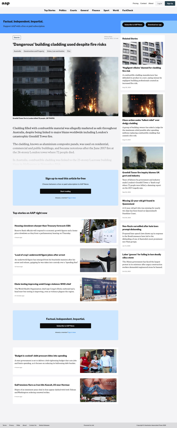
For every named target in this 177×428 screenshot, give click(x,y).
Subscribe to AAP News (133, 24)
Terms (4, 425)
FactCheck (127, 10)
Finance (96, 10)
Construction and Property (34, 51)
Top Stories (49, 10)
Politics (62, 10)
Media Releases (44, 425)
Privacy (11, 425)
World (116, 10)
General (84, 10)
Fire (68, 51)
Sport (106, 10)
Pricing (135, 3)
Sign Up (170, 3)
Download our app (154, 24)
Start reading (65, 191)
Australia (17, 51)
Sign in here (72, 198)
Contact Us (32, 425)
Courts (73, 10)
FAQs (18, 425)
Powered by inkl (89, 425)
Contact (143, 3)
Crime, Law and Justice (55, 51)
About (151, 3)
